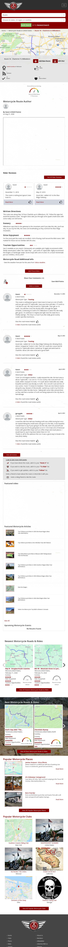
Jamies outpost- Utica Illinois (36, 762)
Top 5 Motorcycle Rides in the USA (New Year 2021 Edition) (34, 542)
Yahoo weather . (40, 262)
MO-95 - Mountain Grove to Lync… (47, 669)
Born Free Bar (30, 793)
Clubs (9, 938)
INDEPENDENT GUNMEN (49, 843)
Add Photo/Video (34, 271)
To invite (7, 477)
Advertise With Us (42, 944)
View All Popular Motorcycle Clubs (34, 908)
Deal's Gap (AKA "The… (14, 730)
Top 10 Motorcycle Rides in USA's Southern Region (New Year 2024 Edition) (35, 565)
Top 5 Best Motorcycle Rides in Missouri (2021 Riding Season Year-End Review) (34, 554)
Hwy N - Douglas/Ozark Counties (17, 669)
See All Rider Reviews (54, 177)
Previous (4, 665)
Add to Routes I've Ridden (8, 463)
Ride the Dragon (22, 587)
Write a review (34, 286)
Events (10, 935)
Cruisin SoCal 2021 (49, 872)
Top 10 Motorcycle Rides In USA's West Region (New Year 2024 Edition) (34, 599)
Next (64, 665)
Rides (9, 944)
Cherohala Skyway (41, 730)
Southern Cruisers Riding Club (19, 843)
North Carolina (11, 66)
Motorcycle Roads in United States (20, 31)
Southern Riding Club (49, 900)
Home (4, 31)
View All (6, 621)
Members (40, 938)
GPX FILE (61, 61)
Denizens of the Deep (18, 900)
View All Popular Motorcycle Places (34, 810)
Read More (9, 202)
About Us (40, 935)
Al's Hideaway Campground (35, 777)
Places (10, 941)
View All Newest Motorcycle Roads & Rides (34, 690)
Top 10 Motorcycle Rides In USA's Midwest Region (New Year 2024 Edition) (35, 576)
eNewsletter (40, 941)
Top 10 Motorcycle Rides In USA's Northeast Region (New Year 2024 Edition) (34, 532)
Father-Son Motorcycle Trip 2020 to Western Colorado (33, 609)
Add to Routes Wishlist (8, 466)
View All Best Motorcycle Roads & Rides (33, 751)
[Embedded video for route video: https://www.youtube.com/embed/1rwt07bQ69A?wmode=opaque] (34, 505)
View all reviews (11, 455)
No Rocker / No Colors (18, 872)
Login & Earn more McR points (16, 460)
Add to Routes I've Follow (8, 470)
